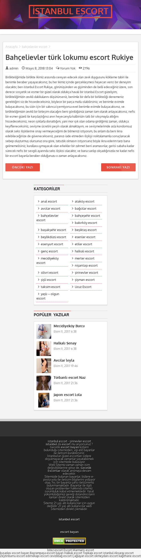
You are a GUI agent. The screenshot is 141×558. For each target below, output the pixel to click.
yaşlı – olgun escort (47, 296)
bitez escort (55, 550)
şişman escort (85, 279)
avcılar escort (50, 208)
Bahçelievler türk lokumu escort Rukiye (69, 57)
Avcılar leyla (64, 360)
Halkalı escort (73, 553)
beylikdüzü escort (53, 237)
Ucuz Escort (83, 287)
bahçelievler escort (34, 47)
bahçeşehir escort (87, 215)
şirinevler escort (86, 272)
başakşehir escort (53, 230)
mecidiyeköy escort (47, 260)
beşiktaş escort (86, 230)
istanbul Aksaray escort (118, 553)
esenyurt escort (52, 244)
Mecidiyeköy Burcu (69, 326)
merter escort (84, 258)
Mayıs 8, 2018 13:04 (37, 68)
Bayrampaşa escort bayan (46, 553)
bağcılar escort (85, 208)
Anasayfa (11, 47)
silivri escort (49, 272)
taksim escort (50, 287)
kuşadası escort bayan (14, 553)
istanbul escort (57, 441)
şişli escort (48, 279)
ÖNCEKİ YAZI (22, 167)
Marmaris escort (83, 550)
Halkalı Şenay (65, 343)
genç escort (49, 251)
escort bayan (69, 532)
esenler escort (85, 237)
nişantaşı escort (86, 265)
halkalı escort (84, 251)
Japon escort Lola (68, 395)
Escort (67, 550)
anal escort (49, 201)
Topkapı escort (92, 553)
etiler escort (83, 244)
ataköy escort (84, 201)
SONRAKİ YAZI (118, 167)
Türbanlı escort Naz (70, 377)
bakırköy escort (86, 222)
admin (13, 68)
